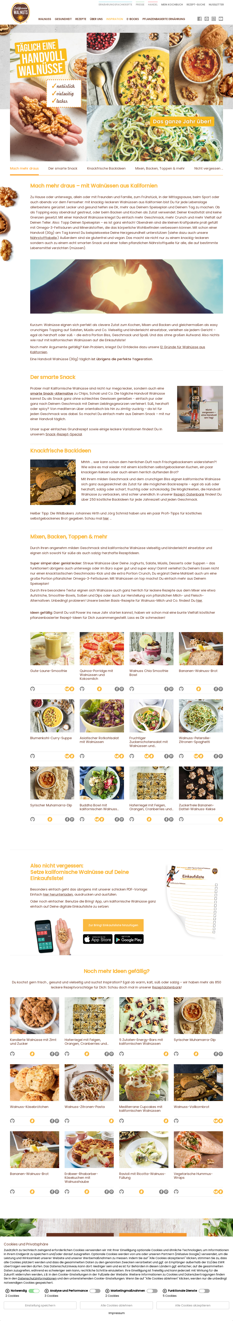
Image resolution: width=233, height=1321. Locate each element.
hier (106, 518)
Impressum (116, 1313)
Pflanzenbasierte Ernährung (164, 19)
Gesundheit (63, 19)
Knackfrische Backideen (106, 168)
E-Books (133, 19)
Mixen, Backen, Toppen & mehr (160, 168)
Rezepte (80, 19)
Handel (153, 4)
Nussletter (216, 4)
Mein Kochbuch (172, 4)
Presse (140, 4)
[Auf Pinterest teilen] (121, 689)
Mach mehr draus (24, 168)
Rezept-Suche (196, 4)
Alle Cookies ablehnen (116, 1305)
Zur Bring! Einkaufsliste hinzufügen (113, 925)
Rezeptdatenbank (166, 987)
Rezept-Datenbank (189, 494)
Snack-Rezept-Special (64, 434)
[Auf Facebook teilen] (116, 689)
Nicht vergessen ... (208, 168)
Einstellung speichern (40, 1305)
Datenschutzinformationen (37, 1278)
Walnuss (44, 19)
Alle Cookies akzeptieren (192, 1305)
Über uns (96, 19)
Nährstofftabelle (43, 237)
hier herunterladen (58, 894)
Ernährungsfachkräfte (115, 4)
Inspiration (114, 19)
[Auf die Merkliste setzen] (32, 689)
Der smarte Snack (62, 168)
